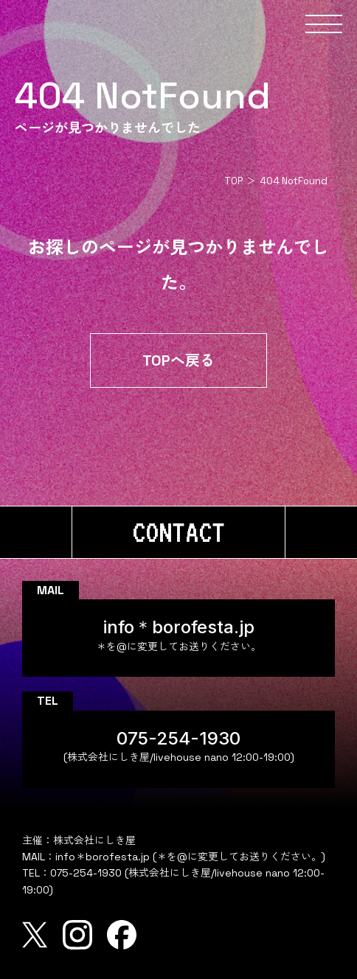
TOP (233, 181)
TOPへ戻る (178, 360)
